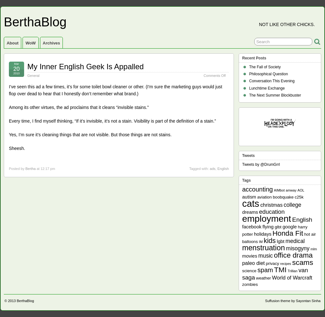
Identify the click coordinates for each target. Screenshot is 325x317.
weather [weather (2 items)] (263, 278)
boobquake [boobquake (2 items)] (283, 197)
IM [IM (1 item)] (261, 242)
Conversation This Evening (272, 81)
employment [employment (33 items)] (266, 218)
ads (213, 169)
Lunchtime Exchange (267, 88)
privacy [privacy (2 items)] (272, 263)
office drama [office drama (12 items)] (293, 255)
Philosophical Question (268, 74)
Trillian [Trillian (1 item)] (292, 271)
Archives (51, 43)
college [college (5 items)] (293, 205)
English (223, 169)
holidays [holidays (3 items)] (262, 234)
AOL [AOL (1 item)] (300, 190)
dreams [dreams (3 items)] (250, 212)
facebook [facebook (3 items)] (252, 226)
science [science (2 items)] (249, 270)
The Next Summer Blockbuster (275, 95)
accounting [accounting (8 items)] (257, 189)
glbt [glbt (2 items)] (278, 227)
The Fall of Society (265, 67)
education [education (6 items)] (271, 211)
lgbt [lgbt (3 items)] (280, 241)
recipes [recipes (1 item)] (285, 264)
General (33, 76)
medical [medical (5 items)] (295, 241)
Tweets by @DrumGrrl (261, 164)
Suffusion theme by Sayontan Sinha (293, 301)
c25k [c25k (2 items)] (299, 197)
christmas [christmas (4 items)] (271, 205)
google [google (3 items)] (289, 226)
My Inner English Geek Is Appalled (85, 66)
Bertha (30, 169)
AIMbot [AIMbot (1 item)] (279, 190)
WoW (30, 43)
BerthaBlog (35, 22)
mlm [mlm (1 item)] (314, 249)
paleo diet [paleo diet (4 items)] (253, 263)
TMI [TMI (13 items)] (280, 270)
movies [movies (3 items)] (249, 256)
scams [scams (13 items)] (302, 262)
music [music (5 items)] (265, 256)
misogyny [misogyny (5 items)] (297, 248)
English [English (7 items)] (302, 219)
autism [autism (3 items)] (249, 196)
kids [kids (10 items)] (270, 241)
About (12, 43)
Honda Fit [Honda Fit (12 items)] (288, 233)
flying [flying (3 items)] (268, 226)
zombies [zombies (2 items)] (250, 284)
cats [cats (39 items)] (250, 203)
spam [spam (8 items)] (265, 269)
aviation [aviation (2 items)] (264, 197)
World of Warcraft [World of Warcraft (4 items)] (292, 277)
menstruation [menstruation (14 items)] (263, 248)
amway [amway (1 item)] (291, 190)
